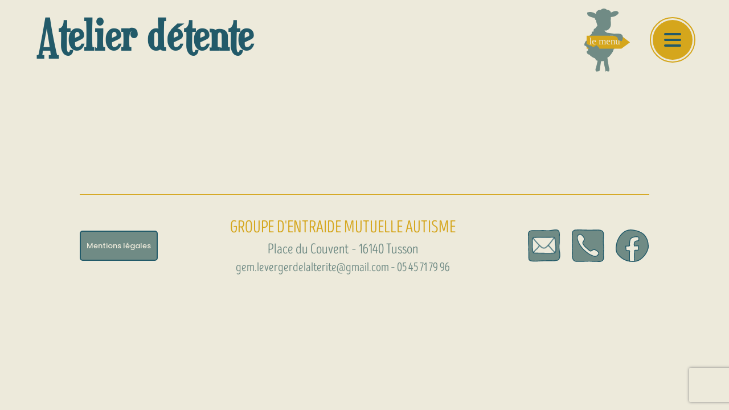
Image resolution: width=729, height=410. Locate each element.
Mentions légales (119, 245)
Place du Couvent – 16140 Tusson (343, 249)
